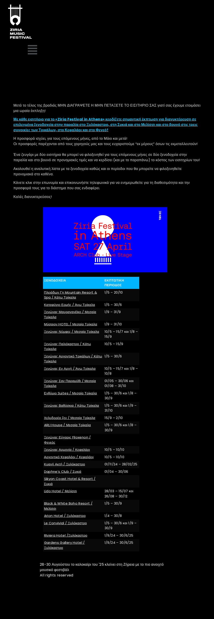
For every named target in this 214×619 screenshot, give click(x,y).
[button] (32, 50)
